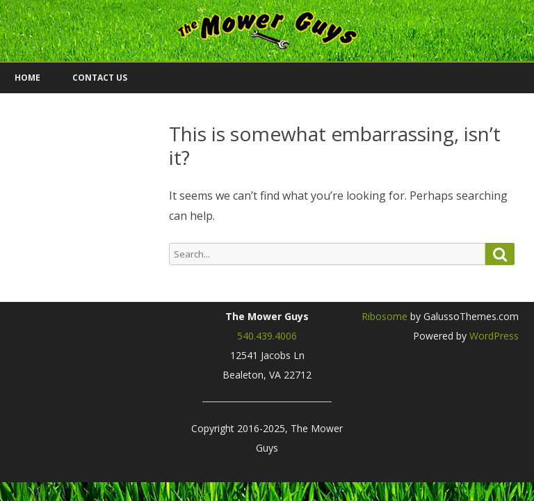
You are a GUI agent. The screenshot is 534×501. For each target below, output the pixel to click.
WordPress (493, 335)
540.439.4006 (267, 335)
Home (27, 78)
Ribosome (384, 316)
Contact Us (99, 78)
